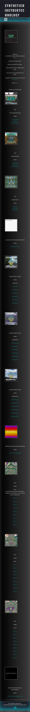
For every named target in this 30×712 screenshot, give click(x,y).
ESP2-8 (15, 588)
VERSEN (15, 208)
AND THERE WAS (15, 246)
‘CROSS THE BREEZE (15, 453)
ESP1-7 (15, 518)
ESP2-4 (15, 574)
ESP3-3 (15, 638)
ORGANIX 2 (15, 289)
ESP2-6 (15, 581)
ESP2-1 (15, 564)
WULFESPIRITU (15, 123)
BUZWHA (15, 121)
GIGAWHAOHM (15, 166)
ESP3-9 (15, 658)
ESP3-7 (15, 651)
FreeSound (14, 79)
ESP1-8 (15, 521)
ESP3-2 (15, 634)
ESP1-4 (15, 508)
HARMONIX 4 (15, 353)
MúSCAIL (15, 206)
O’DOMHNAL (15, 119)
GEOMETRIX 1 (15, 399)
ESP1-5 (15, 511)
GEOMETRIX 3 (15, 406)
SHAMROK (15, 163)
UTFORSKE (15, 210)
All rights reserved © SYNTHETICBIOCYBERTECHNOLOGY (15, 706)
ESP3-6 (15, 648)
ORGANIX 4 (15, 296)
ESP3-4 (15, 641)
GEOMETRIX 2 (15, 403)
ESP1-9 (15, 524)
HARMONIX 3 (15, 349)
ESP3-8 (15, 654)
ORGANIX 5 (15, 299)
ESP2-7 (15, 584)
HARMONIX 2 (15, 346)
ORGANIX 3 (15, 293)
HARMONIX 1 (15, 343)
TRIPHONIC (15, 164)
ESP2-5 (15, 578)
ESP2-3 (15, 571)
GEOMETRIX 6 (15, 416)
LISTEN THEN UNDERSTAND (15, 696)
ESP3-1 (15, 631)
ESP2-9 (15, 591)
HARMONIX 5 (15, 356)
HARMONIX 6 (15, 359)
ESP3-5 (15, 644)
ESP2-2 (15, 568)
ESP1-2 (15, 501)
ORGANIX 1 (15, 286)
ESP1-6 (15, 514)
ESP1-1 (15, 498)
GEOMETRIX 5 (15, 413)
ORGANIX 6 (15, 303)
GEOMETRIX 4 (15, 409)
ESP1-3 (15, 504)
